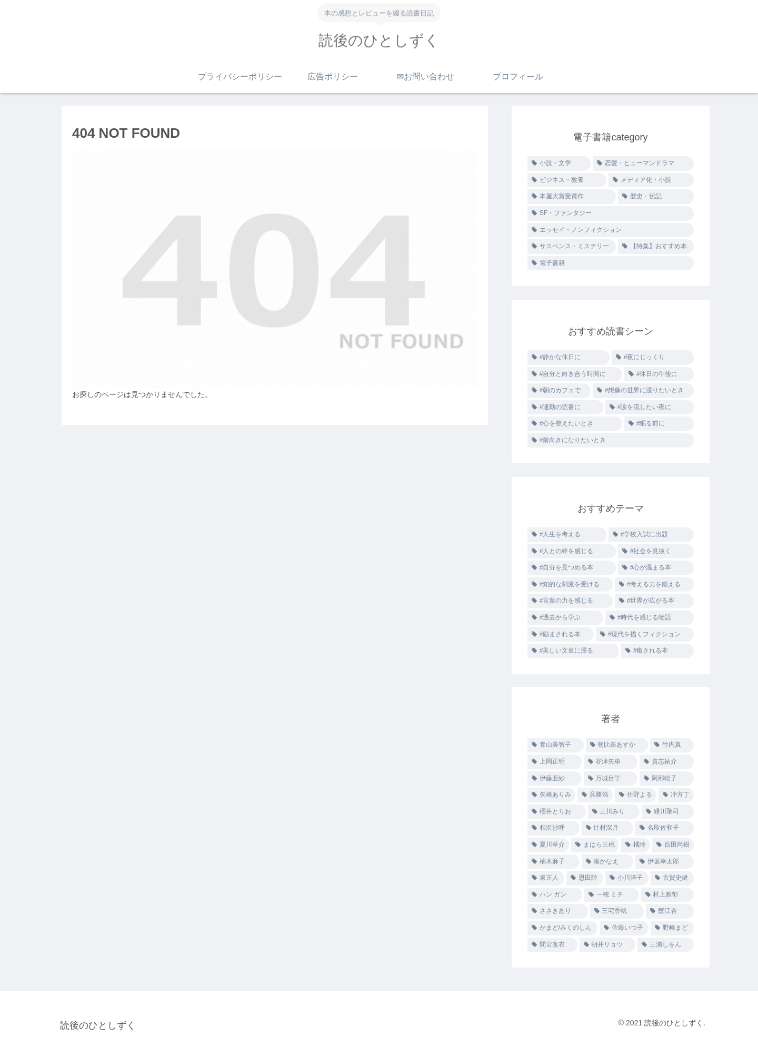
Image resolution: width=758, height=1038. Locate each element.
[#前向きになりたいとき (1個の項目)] (610, 440)
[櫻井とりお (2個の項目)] (556, 812)
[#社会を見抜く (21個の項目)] (656, 551)
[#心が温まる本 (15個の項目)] (656, 568)
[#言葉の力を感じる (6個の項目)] (570, 601)
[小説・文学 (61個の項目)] (559, 163)
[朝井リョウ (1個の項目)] (608, 945)
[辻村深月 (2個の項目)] (608, 828)
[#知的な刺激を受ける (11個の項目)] (570, 584)
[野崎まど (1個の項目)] (672, 928)
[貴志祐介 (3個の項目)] (667, 762)
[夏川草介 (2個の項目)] (548, 845)
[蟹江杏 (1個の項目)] (670, 911)
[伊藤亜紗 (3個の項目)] (554, 778)
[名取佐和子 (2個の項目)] (664, 828)
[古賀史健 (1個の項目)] (672, 878)
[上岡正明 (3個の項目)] (554, 762)
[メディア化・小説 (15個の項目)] (651, 180)
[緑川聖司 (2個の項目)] (668, 812)
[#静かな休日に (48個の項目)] (568, 357)
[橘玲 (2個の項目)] (635, 845)
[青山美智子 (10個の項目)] (555, 745)
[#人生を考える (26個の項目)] (566, 534)
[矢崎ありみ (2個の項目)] (551, 795)
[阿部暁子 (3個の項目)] (667, 778)
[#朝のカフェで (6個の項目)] (559, 390)
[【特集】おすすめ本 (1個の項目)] (656, 246)
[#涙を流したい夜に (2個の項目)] (649, 407)
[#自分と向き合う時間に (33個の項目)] (574, 374)
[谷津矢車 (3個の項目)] (611, 762)
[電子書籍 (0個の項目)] (610, 263)
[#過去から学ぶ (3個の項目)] (565, 617)
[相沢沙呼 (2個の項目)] (553, 828)
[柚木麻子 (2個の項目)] (553, 861)
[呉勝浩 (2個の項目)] (595, 795)
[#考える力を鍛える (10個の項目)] (654, 584)
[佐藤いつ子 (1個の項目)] (624, 928)
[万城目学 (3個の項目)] (611, 778)
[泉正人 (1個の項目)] (545, 878)
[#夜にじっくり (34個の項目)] (653, 357)
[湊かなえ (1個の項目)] (608, 861)
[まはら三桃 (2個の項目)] (595, 845)
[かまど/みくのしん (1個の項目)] (562, 928)
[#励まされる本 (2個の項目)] (560, 634)
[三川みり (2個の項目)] (614, 812)
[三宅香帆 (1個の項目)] (617, 911)
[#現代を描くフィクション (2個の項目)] (645, 634)
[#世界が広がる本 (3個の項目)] (654, 601)
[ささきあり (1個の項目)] (557, 911)
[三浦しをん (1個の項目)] (665, 945)
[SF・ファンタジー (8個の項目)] (610, 213)
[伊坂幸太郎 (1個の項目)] (664, 861)
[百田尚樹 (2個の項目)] (673, 845)
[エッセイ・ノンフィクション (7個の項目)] (610, 230)
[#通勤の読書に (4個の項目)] (565, 407)
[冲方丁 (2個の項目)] (676, 795)
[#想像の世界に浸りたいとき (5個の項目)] (643, 390)
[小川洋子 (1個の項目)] (627, 878)
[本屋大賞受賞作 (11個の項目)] (571, 196)
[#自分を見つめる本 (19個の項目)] (571, 568)
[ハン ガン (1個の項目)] (554, 895)
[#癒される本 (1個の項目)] (657, 651)
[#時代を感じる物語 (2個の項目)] (649, 617)
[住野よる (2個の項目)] (635, 795)
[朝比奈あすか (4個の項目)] (617, 745)
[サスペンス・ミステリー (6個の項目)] (571, 246)
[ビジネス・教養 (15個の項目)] (566, 180)
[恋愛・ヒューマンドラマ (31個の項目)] (643, 163)
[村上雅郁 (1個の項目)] (667, 895)
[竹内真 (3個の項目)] (672, 745)
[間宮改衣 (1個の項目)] (552, 945)
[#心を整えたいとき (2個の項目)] (574, 423)
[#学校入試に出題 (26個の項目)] (651, 534)
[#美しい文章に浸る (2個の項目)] (573, 651)
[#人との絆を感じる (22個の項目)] (571, 551)
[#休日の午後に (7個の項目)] (659, 374)
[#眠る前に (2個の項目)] (659, 423)
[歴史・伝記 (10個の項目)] (656, 196)
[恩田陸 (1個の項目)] (584, 878)
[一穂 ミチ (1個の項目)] (611, 895)
